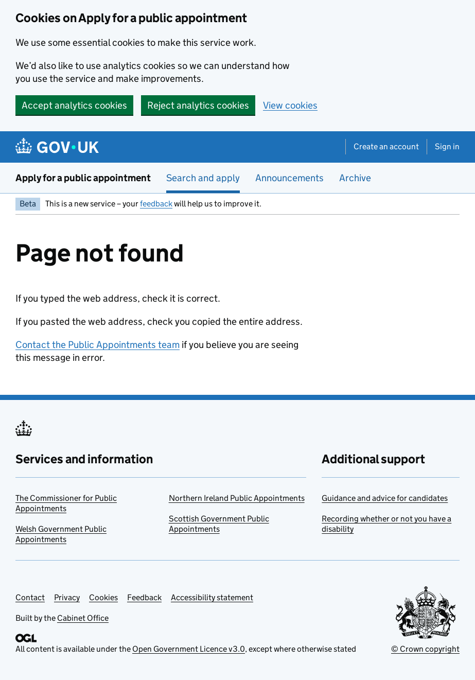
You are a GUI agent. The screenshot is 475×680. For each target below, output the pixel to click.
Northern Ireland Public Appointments (237, 498)
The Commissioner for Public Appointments (66, 503)
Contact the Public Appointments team (97, 345)
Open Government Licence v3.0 (188, 649)
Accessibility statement (212, 597)
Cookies (103, 597)
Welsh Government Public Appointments (61, 534)
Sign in (447, 146)
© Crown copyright (425, 649)
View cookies (290, 105)
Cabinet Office (83, 618)
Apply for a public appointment (83, 178)
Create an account (386, 146)
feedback (156, 203)
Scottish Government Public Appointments (219, 524)
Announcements (289, 178)
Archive (355, 178)
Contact (30, 597)
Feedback (144, 597)
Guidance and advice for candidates (385, 498)
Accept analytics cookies (74, 105)
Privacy (67, 597)
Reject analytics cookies (198, 105)
